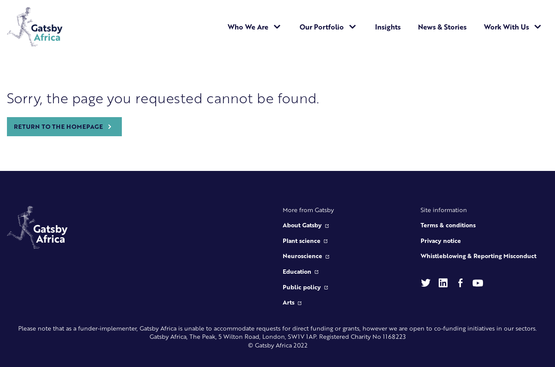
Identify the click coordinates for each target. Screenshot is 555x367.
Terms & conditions (448, 225)
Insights (388, 26)
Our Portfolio (329, 26)
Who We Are (255, 26)
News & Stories (442, 26)
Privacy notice (441, 240)
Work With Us (513, 26)
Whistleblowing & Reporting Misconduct (478, 255)
